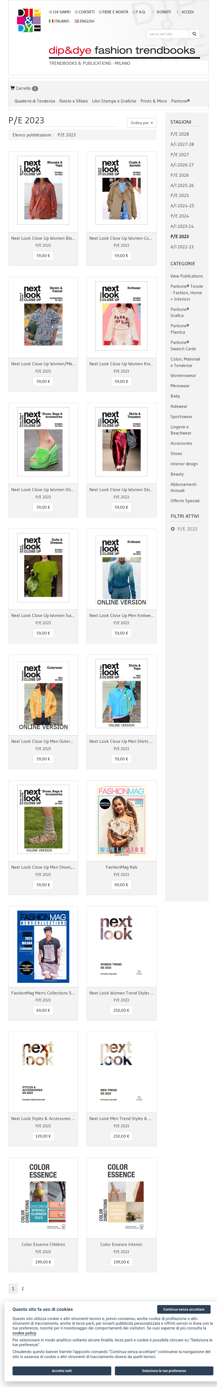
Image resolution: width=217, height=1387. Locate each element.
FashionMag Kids (121, 867)
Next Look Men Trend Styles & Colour (121, 1118)
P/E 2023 (180, 236)
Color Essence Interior (121, 1244)
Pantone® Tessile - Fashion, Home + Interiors (187, 292)
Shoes (176, 453)
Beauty (177, 474)
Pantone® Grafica (180, 312)
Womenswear (183, 375)
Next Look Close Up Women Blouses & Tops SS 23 (43, 238)
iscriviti (161, 11)
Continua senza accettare (183, 1309)
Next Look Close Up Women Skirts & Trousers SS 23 (121, 489)
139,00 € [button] (43, 1136)
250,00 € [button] (121, 1010)
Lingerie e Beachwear (181, 430)
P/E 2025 (180, 195)
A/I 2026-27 (182, 165)
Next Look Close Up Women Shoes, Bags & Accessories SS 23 (43, 489)
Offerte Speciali (185, 500)
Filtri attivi (185, 516)
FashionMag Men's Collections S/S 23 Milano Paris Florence (43, 993)
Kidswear (179, 406)
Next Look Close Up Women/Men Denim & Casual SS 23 (43, 363)
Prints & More (153, 101)
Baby (175, 396)
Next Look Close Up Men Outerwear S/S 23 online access (43, 741)
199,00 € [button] (43, 1261)
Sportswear (182, 416)
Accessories (181, 443)
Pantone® (180, 101)
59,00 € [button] (43, 255)
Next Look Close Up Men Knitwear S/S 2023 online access (121, 615)
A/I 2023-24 (182, 226)
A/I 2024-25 (182, 205)
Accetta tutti (62, 1371)
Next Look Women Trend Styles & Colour (121, 993)
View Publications (187, 276)
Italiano (59, 21)
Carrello (24, 88)
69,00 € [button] (121, 884)
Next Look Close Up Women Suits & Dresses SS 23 (43, 615)
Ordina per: (142, 122)
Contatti (85, 11)
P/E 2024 (180, 216)
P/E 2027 (180, 154)
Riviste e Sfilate (73, 101)
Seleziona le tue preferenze (164, 1371)
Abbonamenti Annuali (183, 487)
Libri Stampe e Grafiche (114, 101)
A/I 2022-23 (182, 246)
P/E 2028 (180, 134)
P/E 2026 (180, 175)
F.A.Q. (139, 11)
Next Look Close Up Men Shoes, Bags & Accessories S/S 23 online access (43, 867)
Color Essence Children (43, 1244)
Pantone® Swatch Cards (183, 345)
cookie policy (24, 1333)
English (84, 21)
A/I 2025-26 (182, 185)
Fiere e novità (113, 11)
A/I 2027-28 (182, 144)
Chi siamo (60, 11)
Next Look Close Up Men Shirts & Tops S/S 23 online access (121, 741)
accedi (185, 11)
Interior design (184, 463)
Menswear (180, 385)
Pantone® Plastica (180, 329)
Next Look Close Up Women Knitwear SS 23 (121, 363)
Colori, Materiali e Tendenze (185, 362)
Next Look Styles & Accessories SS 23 (43, 1118)
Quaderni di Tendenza (34, 101)
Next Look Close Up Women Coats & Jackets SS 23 (121, 238)
